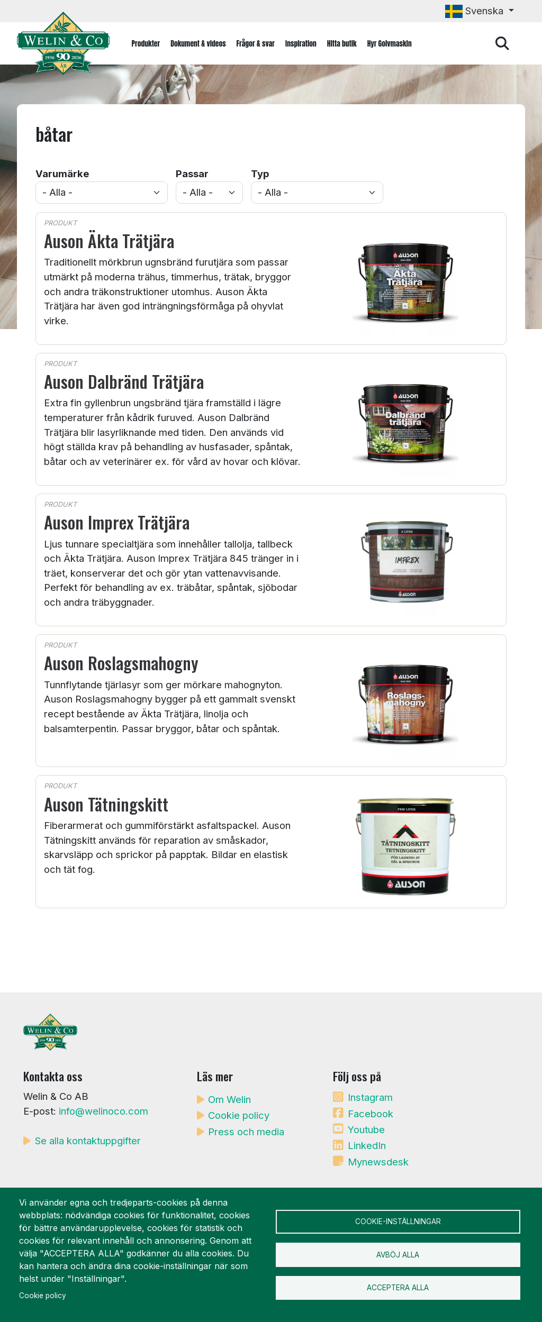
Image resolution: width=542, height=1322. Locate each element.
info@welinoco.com (103, 1111)
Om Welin (229, 1099)
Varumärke (62, 173)
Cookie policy (238, 1115)
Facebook (370, 1113)
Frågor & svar (256, 43)
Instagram (370, 1097)
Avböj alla (397, 1255)
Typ (260, 173)
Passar (192, 173)
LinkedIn (367, 1145)
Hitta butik (342, 43)
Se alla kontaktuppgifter (88, 1140)
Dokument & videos (197, 43)
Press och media (246, 1131)
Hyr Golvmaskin (389, 43)
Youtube (366, 1129)
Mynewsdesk (378, 1162)
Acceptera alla (398, 1289)
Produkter (146, 43)
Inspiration (301, 43)
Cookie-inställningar (398, 1220)
